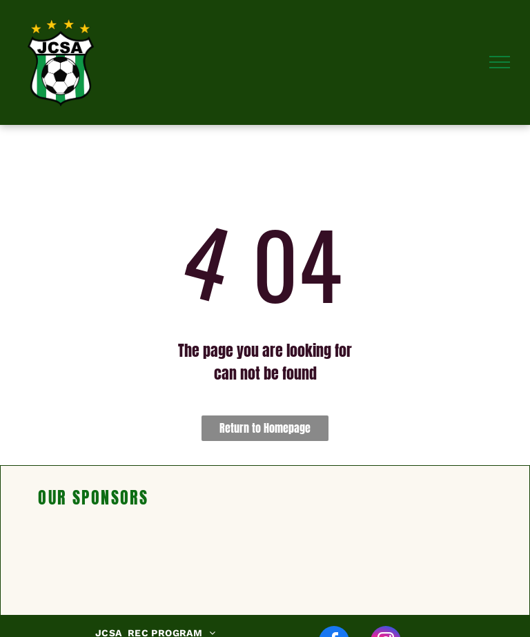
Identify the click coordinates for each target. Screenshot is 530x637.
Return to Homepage (265, 428)
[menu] (500, 62)
